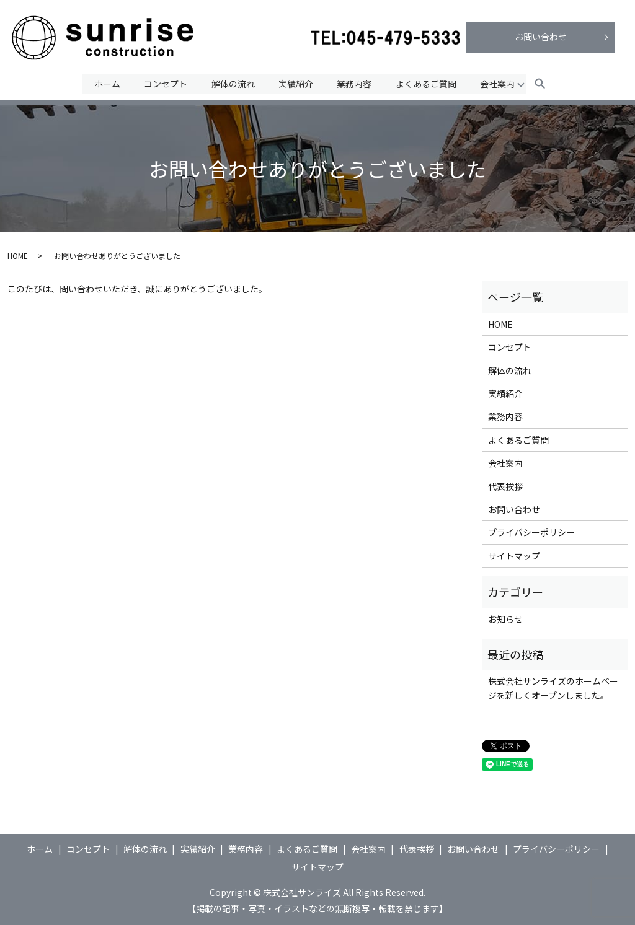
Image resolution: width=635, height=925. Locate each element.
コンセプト (165, 83)
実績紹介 (295, 83)
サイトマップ (514, 556)
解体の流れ (232, 83)
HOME (17, 255)
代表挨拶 (505, 486)
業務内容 (354, 83)
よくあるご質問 (426, 83)
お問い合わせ (541, 36)
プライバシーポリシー (531, 532)
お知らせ (505, 619)
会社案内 (499, 83)
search (541, 84)
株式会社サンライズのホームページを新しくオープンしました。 (553, 688)
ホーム (105, 83)
